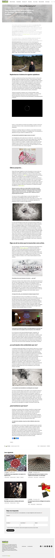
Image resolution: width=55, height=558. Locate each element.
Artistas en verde (43, 446)
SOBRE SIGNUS (24, 547)
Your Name (8, 523)
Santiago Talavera (26, 34)
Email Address (23, 523)
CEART (25, 175)
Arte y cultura (36, 477)
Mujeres (18, 477)
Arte (38, 446)
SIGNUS (11, 442)
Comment (8, 516)
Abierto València (22, 185)
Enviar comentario (10, 531)
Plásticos (22, 477)
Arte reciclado (7, 477)
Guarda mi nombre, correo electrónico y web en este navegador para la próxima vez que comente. (22, 528)
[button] (52, 2)
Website (36, 523)
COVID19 (48, 446)
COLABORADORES (29, 547)
